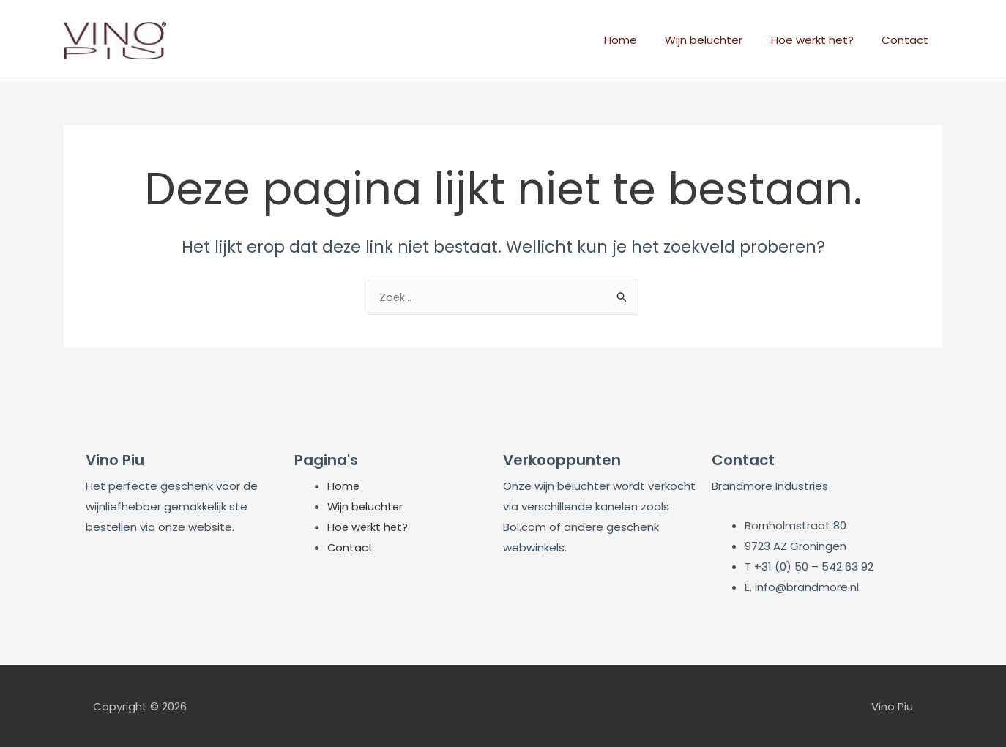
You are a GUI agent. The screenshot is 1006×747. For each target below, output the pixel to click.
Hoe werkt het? (821, 40)
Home (641, 40)
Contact (907, 40)
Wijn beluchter (719, 40)
